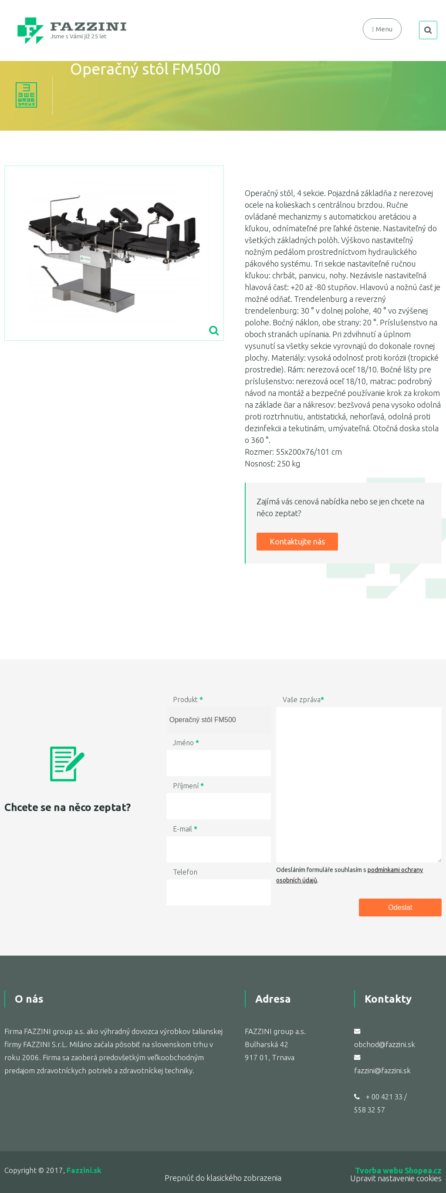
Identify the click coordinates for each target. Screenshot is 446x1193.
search (428, 30)
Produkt (188, 699)
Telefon (185, 872)
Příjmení (188, 786)
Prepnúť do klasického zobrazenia (223, 1177)
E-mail (185, 829)
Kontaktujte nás (297, 541)
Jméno (186, 743)
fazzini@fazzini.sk (382, 1070)
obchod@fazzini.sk (384, 1044)
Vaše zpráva (303, 699)
